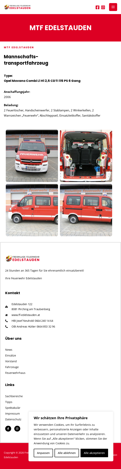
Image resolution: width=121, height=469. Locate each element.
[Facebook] (97, 7)
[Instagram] (103, 7)
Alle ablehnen (67, 453)
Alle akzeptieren (94, 453)
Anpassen (43, 453)
